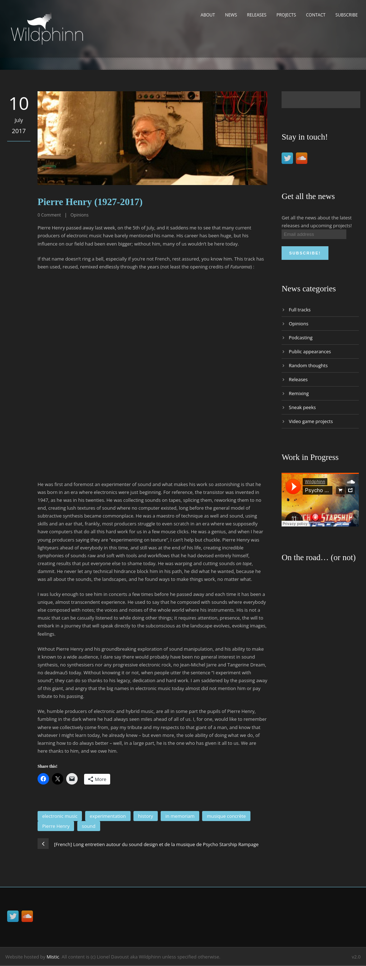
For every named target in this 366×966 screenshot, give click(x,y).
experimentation (108, 816)
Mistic (53, 956)
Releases (256, 15)
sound (89, 826)
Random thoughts (308, 365)
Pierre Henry (55, 826)
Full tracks (300, 309)
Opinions (79, 215)
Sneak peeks (302, 407)
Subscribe (347, 15)
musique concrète (226, 816)
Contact (315, 15)
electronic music (59, 816)
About (208, 15)
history (145, 816)
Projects (286, 15)
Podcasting (300, 337)
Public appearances (310, 351)
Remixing (299, 393)
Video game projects (311, 421)
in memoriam (180, 816)
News (231, 15)
